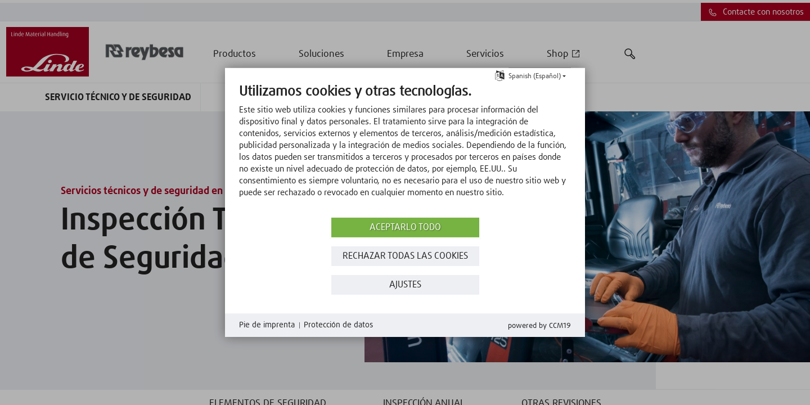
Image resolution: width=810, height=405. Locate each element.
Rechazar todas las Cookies (405, 256)
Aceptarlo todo (405, 227)
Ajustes (405, 285)
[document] (405, 149)
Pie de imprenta (267, 325)
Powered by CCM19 (539, 326)
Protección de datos (338, 325)
